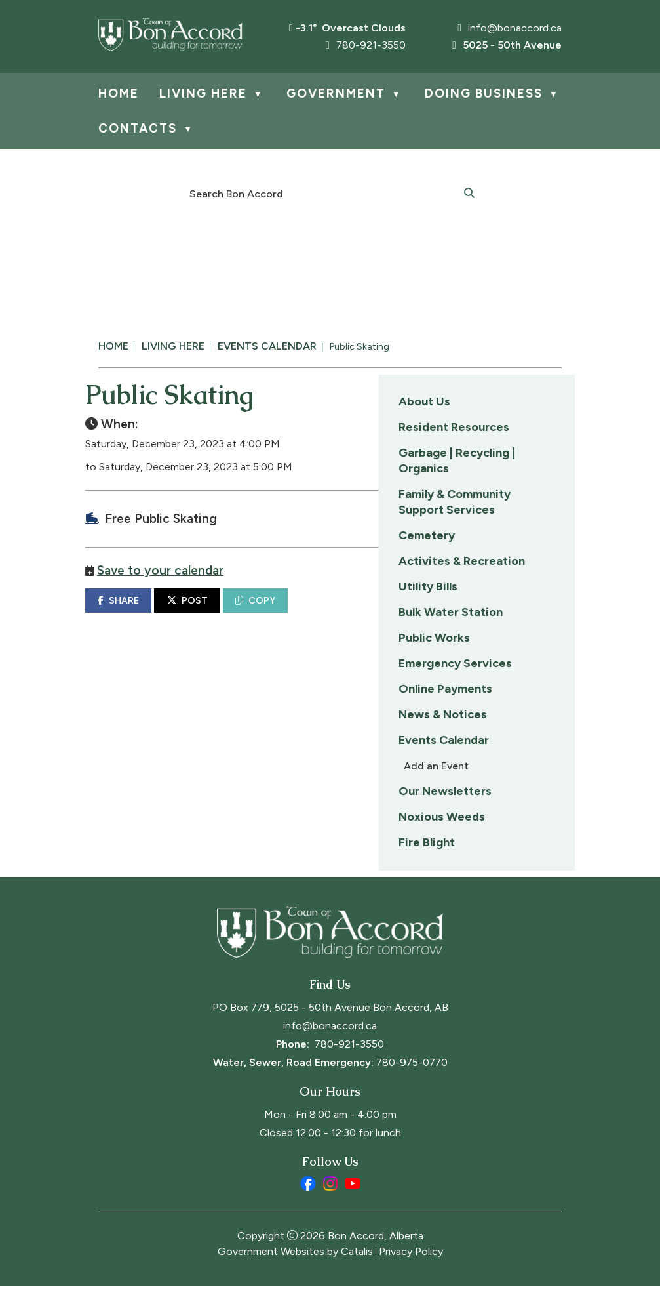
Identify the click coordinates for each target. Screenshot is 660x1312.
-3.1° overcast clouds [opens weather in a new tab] (351, 28)
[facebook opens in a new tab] (308, 1210)
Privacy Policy (411, 1277)
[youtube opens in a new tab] (352, 1210)
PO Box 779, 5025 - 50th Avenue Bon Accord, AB (330, 1033)
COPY (464, 613)
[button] (469, 192)
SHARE (327, 613)
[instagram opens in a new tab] (330, 1210)
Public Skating (359, 346)
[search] (323, 193)
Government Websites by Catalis (295, 1277)
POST (396, 613)
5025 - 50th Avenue (507, 45)
